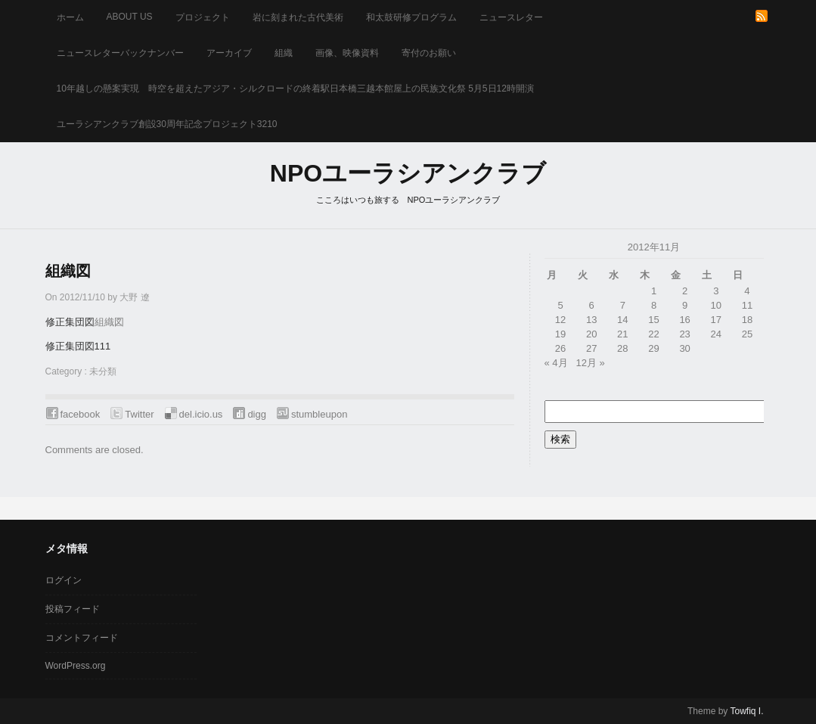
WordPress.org (75, 665)
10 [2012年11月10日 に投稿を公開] (716, 305)
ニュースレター (511, 17)
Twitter (139, 414)
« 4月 (556, 362)
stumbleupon (319, 414)
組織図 (68, 271)
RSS (761, 16)
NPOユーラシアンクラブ (408, 173)
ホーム (70, 17)
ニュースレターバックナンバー (120, 53)
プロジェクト (202, 17)
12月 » (590, 362)
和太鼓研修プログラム (411, 17)
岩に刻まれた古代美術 (298, 17)
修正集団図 (70, 322)
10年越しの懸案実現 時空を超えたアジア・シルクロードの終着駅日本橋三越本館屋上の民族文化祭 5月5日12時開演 (295, 88)
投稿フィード (72, 609)
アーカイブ (229, 53)
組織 (284, 53)
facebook (81, 414)
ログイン (63, 580)
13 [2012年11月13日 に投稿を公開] (591, 319)
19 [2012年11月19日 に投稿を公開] (560, 334)
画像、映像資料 (347, 53)
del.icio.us (201, 414)
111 (103, 346)
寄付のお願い (429, 53)
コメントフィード (81, 637)
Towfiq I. (746, 711)
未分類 (102, 371)
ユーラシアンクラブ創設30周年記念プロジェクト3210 (167, 124)
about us (130, 16)
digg (256, 414)
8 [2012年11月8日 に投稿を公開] (653, 305)
